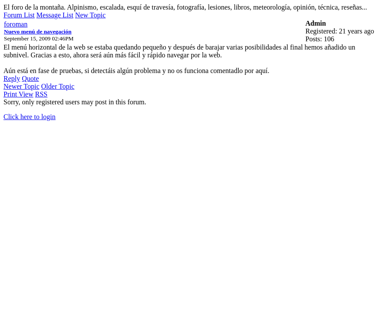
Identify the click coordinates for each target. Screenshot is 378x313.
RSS (41, 94)
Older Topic (57, 86)
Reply (11, 78)
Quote (30, 78)
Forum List (19, 15)
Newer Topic (21, 86)
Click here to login (29, 116)
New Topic (90, 15)
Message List (55, 15)
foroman (15, 24)
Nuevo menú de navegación (37, 31)
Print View (18, 94)
